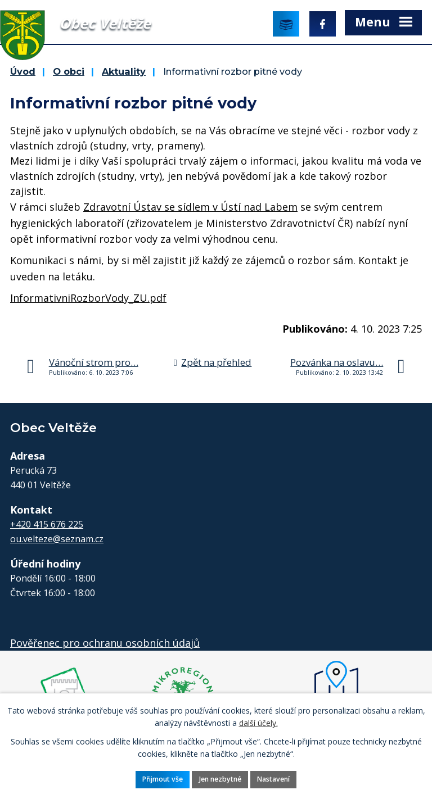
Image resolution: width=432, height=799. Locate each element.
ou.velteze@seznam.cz (57, 539)
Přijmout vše (162, 779)
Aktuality (124, 71)
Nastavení (273, 779)
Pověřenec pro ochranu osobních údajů (105, 643)
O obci (68, 71)
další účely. (258, 723)
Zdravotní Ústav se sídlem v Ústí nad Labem (190, 207)
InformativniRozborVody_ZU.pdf (88, 298)
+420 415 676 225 (46, 524)
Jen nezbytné (220, 779)
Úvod (22, 71)
